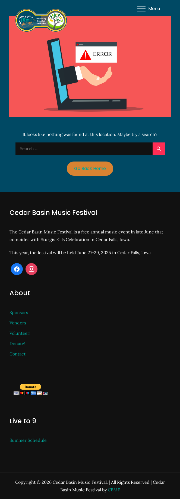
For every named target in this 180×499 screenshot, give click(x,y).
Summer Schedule (28, 440)
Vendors (18, 322)
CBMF (114, 489)
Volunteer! (20, 333)
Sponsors (19, 312)
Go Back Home (90, 168)
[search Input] (90, 148)
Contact (18, 354)
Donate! (17, 343)
